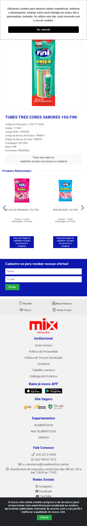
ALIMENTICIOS (43, 425)
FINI (14, 146)
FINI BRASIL (24, 150)
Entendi (44, 517)
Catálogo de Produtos (43, 376)
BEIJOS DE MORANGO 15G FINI (21, 209)
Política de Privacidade (43, 351)
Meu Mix (25, 303)
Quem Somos (43, 345)
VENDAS (43, 437)
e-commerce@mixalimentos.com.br (43, 464)
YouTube (44, 496)
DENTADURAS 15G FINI (65, 209)
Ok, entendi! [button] (43, 29)
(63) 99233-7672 (43, 459)
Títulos (25, 310)
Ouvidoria (43, 364)
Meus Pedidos (62, 303)
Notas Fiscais (61, 310)
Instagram (43, 486)
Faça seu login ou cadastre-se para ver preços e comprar (43, 159)
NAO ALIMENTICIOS (43, 431)
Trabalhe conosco (43, 370)
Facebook (43, 491)
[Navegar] (4, 208)
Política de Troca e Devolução (43, 357)
